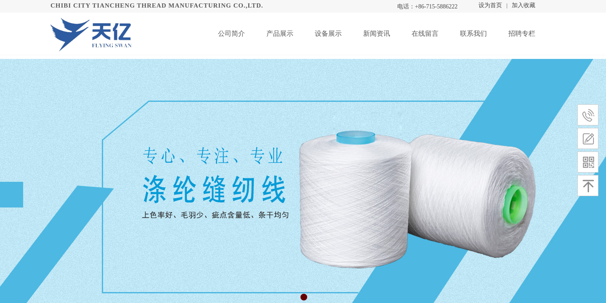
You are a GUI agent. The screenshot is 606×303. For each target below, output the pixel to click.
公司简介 (231, 33)
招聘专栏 (521, 33)
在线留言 (425, 33)
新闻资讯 (376, 33)
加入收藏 (523, 5)
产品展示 (279, 33)
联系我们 (473, 33)
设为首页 (490, 5)
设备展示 (328, 33)
